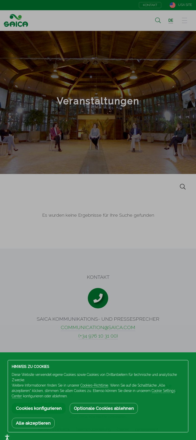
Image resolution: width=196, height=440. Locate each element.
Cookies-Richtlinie (94, 385)
